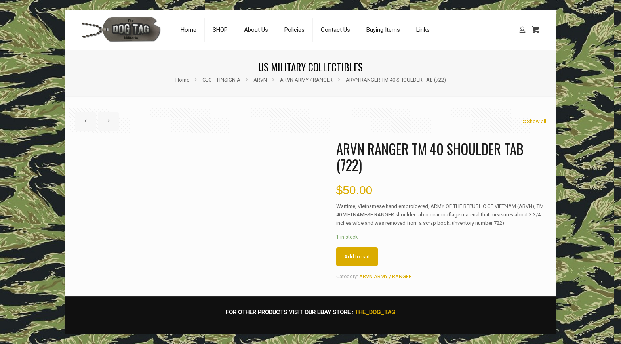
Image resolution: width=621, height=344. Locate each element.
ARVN (260, 80)
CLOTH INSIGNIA (221, 80)
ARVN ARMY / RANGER (306, 80)
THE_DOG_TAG (375, 312)
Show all (534, 121)
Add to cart (357, 257)
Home (182, 80)
